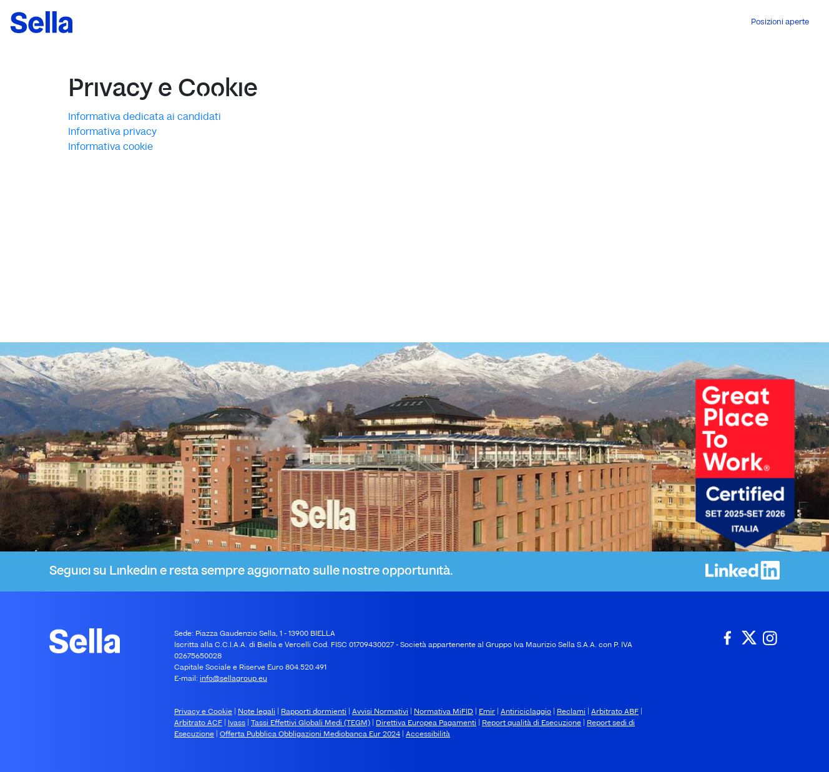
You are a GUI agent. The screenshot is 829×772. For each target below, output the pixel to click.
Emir (487, 712)
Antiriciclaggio (526, 712)
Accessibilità (428, 734)
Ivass (236, 723)
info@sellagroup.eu (233, 679)
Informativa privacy (112, 132)
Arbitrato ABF (615, 712)
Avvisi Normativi (380, 712)
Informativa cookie (110, 147)
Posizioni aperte (780, 22)
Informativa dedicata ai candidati (144, 117)
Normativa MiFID (443, 712)
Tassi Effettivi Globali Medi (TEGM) (310, 723)
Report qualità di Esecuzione (531, 723)
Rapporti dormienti (313, 712)
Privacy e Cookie (203, 712)
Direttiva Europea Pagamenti (426, 723)
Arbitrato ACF (198, 723)
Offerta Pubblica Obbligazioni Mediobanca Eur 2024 (310, 734)
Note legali (256, 712)
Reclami (571, 712)
